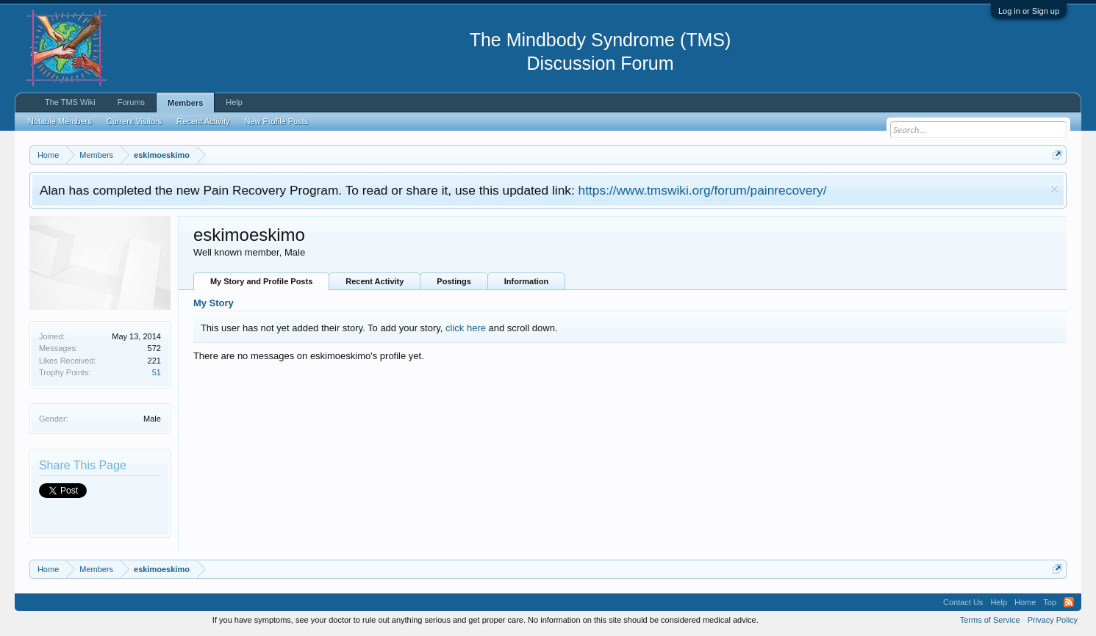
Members (185, 102)
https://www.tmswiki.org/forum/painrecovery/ (703, 190)
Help (234, 102)
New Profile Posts (276, 121)
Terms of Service (990, 619)
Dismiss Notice (1054, 189)
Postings (453, 281)
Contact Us (963, 602)
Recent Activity (374, 281)
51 (156, 372)
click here (465, 327)
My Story (213, 302)
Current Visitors (134, 121)
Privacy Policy (1053, 619)
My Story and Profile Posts (261, 281)
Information (526, 281)
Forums (131, 102)
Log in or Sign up (1028, 11)
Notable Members (60, 121)
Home (1025, 602)
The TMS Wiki (70, 102)
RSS (1069, 602)
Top (1049, 602)
